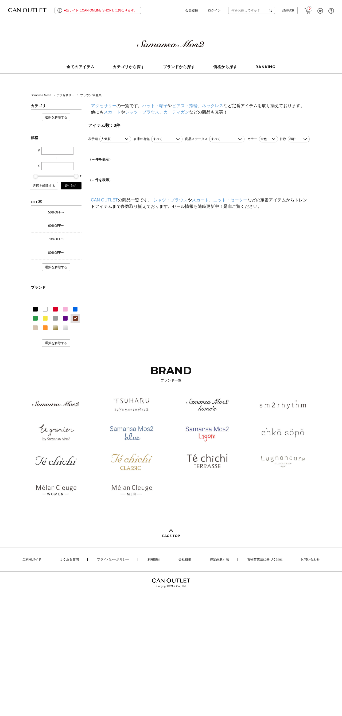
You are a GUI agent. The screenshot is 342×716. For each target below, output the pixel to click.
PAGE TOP (171, 536)
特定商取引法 (219, 559)
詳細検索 (288, 10)
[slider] (35, 176)
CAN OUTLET (104, 200)
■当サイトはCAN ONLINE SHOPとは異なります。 (100, 10)
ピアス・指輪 (185, 105)
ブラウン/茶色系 (91, 95)
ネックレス (212, 105)
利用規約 (153, 559)
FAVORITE (320, 10)
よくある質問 (69, 559)
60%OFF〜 (56, 226)
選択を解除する (56, 117)
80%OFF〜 (56, 253)
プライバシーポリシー (113, 559)
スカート (112, 112)
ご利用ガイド (31, 559)
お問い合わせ (310, 559)
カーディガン (176, 112)
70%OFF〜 (56, 239)
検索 (271, 10)
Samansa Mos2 (41, 95)
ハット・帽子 (155, 105)
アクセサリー (66, 95)
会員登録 (191, 10)
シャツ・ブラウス (142, 112)
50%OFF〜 (56, 212)
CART (307, 9)
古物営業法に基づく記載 (264, 559)
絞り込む (71, 186)
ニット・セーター (230, 200)
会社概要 (184, 559)
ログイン (214, 10)
